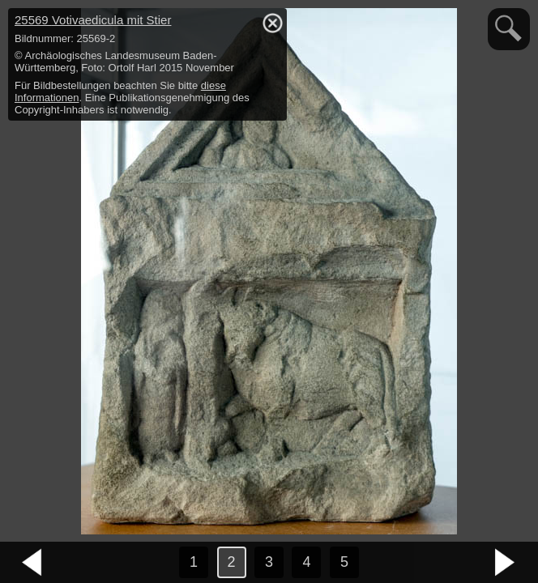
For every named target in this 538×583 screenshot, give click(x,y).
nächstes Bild (505, 563)
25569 (93, 20)
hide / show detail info (272, 22)
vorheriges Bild (32, 563)
